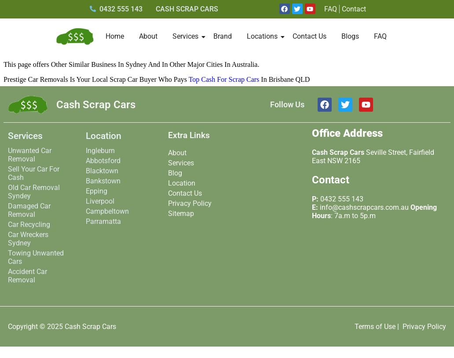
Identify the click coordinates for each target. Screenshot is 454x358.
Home (115, 36)
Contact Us (309, 36)
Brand (222, 36)
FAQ (380, 36)
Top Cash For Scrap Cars (224, 79)
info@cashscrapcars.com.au (364, 207)
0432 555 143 (341, 199)
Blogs (350, 36)
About (148, 36)
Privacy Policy (424, 326)
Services (186, 36)
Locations (264, 36)
